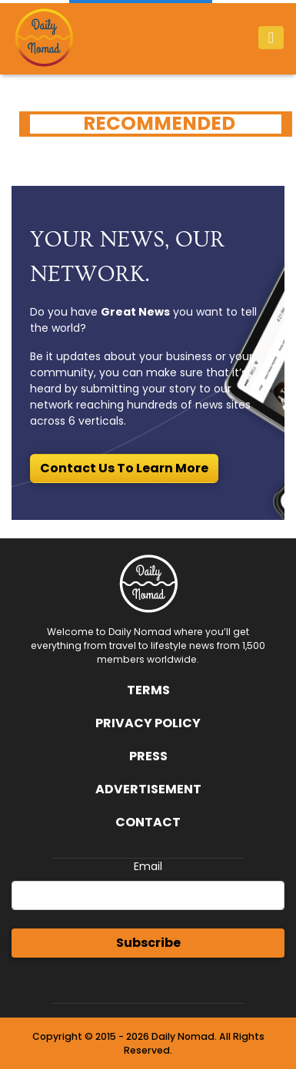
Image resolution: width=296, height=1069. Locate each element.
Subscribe (148, 943)
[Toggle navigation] (271, 37)
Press (148, 756)
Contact (148, 822)
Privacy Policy (148, 723)
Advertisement (148, 789)
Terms (148, 690)
